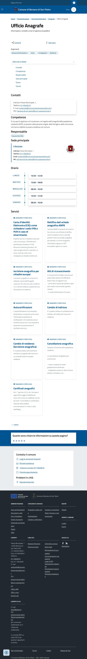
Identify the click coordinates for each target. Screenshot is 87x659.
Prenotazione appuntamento (52, 570)
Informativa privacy (51, 543)
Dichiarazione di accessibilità (52, 552)
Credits (48, 650)
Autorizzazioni (32, 516)
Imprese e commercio (52, 510)
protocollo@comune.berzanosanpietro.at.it (35, 108)
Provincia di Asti (33, 547)
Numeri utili (15, 595)
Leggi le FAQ (49, 561)
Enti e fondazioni (16, 516)
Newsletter (65, 546)
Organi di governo (17, 519)
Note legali (48, 547)
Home (13, 19)
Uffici (12, 532)
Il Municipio (17, 146)
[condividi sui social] (16, 42)
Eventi (64, 526)
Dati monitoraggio (17, 650)
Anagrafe (51, 19)
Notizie (64, 510)
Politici (13, 529)
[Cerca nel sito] (73, 9)
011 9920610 (25, 153)
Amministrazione (23, 19)
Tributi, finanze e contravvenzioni (52, 514)
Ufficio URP (14, 589)
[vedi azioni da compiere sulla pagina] (50, 42)
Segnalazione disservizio (52, 565)
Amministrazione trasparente (52, 557)
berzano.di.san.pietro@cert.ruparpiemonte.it (34, 111)
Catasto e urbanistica (35, 519)
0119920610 (26, 105)
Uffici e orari (15, 592)
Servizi (34, 650)
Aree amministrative (18, 510)
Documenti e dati (16, 513)
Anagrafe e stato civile (22, 218)
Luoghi (64, 523)
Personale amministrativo (18, 524)
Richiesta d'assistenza (52, 575)
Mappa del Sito (65, 650)
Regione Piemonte (16, 3)
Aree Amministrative (38, 19)
